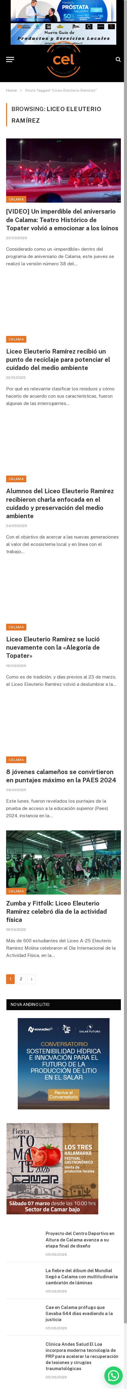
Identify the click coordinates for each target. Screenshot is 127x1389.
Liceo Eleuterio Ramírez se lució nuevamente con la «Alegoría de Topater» (53, 647)
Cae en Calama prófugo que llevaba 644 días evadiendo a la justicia (79, 1313)
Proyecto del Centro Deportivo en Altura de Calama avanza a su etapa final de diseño (80, 1239)
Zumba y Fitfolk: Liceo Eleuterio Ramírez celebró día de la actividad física (56, 911)
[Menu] (10, 59)
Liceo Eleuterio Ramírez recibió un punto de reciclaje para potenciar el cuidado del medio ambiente (58, 360)
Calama (16, 199)
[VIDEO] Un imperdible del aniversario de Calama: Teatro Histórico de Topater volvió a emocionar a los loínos (62, 220)
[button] (114, 1376)
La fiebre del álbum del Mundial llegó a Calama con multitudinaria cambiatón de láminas (82, 1276)
